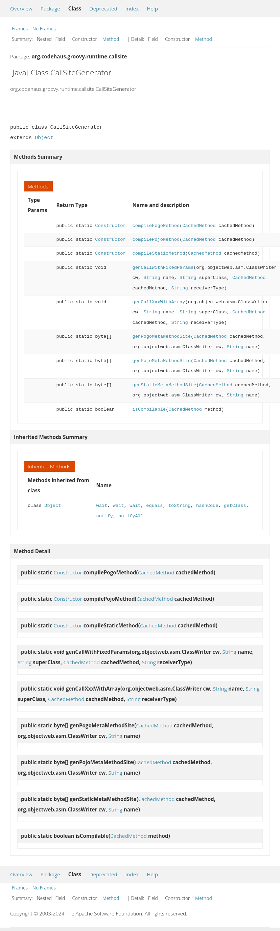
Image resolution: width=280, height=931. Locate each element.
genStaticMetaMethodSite (164, 385)
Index (132, 8)
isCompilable (149, 409)
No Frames (44, 28)
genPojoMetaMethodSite (162, 361)
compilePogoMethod (156, 226)
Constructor (110, 226)
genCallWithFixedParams (163, 267)
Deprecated (103, 8)
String (151, 278)
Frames (20, 28)
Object (44, 137)
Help (152, 8)
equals (154, 505)
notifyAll (130, 516)
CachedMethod (198, 226)
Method (110, 39)
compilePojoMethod (156, 239)
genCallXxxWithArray (159, 302)
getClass (235, 505)
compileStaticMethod (159, 253)
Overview (21, 8)
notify (104, 516)
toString (179, 505)
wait (102, 505)
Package (50, 8)
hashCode (207, 505)
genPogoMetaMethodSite (162, 336)
